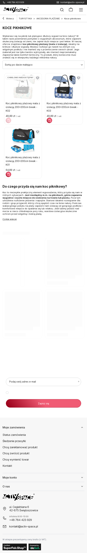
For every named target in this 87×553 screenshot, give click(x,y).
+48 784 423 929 (15, 2)
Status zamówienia (14, 434)
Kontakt (7, 465)
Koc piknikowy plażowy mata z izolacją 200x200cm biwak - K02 (23, 107)
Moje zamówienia (14, 427)
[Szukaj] (62, 10)
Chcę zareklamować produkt (20, 447)
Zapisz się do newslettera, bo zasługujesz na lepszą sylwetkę (42, 358)
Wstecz (8, 19)
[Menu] (81, 10)
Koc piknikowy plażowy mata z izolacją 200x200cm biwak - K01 (23, 161)
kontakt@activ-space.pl (72, 2)
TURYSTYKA (25, 18)
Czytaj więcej (10, 219)
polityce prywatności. (56, 395)
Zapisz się (43, 403)
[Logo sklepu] (15, 9)
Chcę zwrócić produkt (16, 453)
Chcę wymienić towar (16, 459)
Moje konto (10, 477)
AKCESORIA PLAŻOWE (48, 18)
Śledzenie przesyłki (14, 441)
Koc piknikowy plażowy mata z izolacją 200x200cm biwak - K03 (64, 107)
